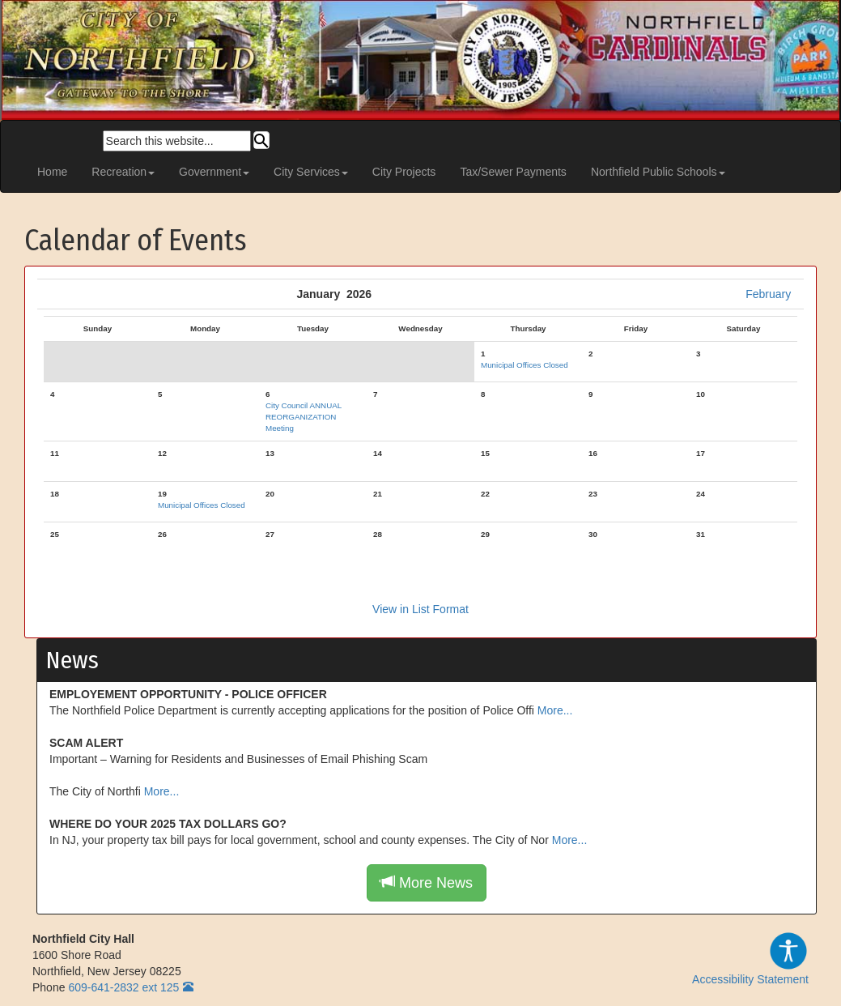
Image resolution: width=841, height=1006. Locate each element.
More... (555, 710)
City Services (311, 171)
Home (52, 171)
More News (426, 882)
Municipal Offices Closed (524, 364)
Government (214, 171)
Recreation (123, 171)
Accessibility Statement (750, 958)
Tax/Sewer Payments (513, 171)
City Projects (404, 171)
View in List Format (420, 609)
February (768, 294)
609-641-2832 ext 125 (123, 987)
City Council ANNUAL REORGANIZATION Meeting (303, 417)
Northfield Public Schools (658, 171)
